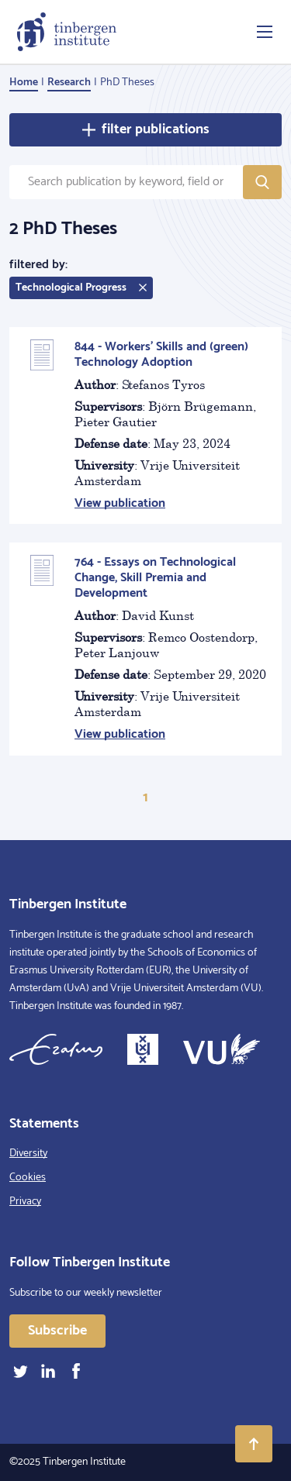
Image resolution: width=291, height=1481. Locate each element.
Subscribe (57, 1330)
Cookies (27, 1178)
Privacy (25, 1202)
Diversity (28, 1153)
